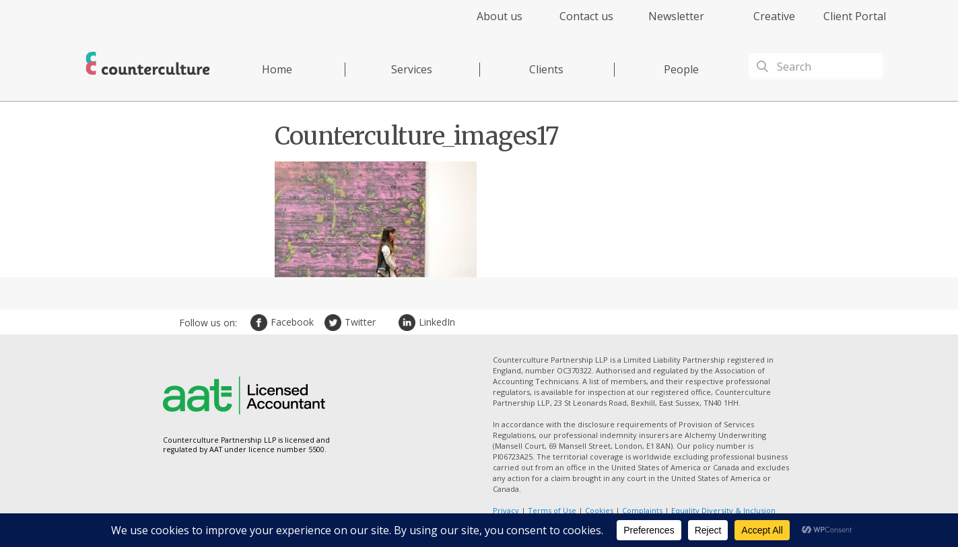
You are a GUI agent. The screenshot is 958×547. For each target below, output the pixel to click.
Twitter (334, 322)
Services (411, 69)
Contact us (586, 16)
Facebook (260, 322)
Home (277, 69)
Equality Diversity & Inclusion (723, 510)
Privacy (506, 510)
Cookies (599, 510)
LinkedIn (409, 322)
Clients (546, 69)
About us (499, 16)
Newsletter (676, 16)
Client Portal (854, 16)
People (681, 69)
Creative (774, 16)
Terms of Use (552, 510)
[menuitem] (487, 24)
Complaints (642, 510)
